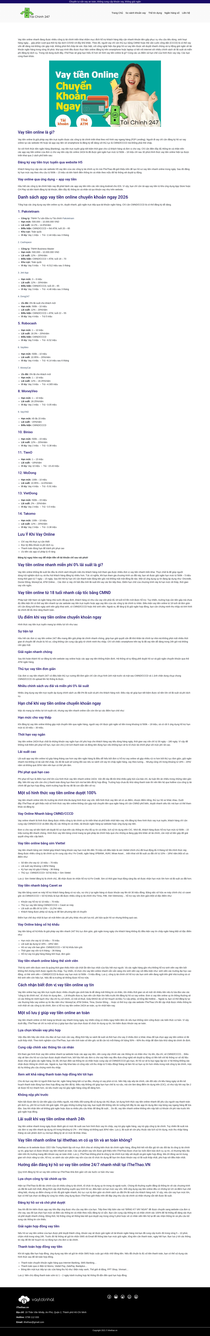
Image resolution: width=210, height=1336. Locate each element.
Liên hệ (186, 12)
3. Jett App (23, 272)
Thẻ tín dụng (155, 12)
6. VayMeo (23, 347)
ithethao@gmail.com (34, 1322)
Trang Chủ (118, 12)
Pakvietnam (68, 218)
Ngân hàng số (171, 12)
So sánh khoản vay (135, 12)
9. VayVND (23, 412)
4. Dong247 (23, 296)
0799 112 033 (32, 1317)
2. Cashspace (25, 242)
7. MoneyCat (24, 367)
